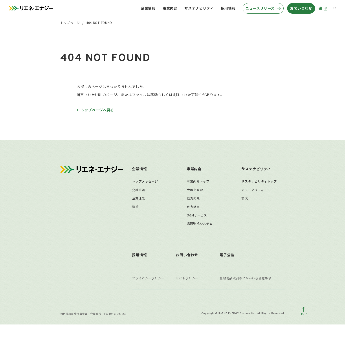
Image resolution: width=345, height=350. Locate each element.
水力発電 (193, 207)
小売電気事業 (196, 232)
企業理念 (138, 198)
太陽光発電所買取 (200, 240)
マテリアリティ (252, 190)
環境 (244, 198)
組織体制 (138, 223)
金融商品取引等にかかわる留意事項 (245, 303)
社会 (244, 207)
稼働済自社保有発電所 (203, 257)
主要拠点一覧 (141, 232)
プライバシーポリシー (148, 303)
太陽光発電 (195, 190)
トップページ (70, 22)
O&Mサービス (197, 215)
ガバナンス (249, 215)
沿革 (135, 207)
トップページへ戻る (97, 109)
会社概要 (138, 190)
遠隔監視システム (200, 223)
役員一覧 (138, 215)
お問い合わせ (187, 280)
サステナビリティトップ (259, 181)
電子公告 (227, 280)
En (334, 8)
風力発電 (193, 198)
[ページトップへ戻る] (304, 336)
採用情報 (228, 8)
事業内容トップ (198, 181)
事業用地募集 (196, 249)
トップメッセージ (145, 181)
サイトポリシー (187, 303)
